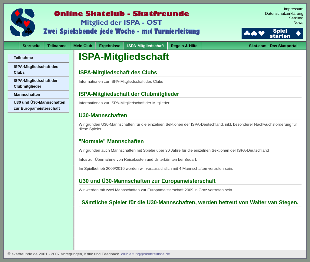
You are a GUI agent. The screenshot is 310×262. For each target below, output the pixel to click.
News (298, 22)
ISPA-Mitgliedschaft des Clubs (36, 69)
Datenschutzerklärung (284, 13)
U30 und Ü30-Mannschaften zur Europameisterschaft (39, 105)
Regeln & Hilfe (184, 46)
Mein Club (83, 46)
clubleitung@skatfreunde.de (145, 254)
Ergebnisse (109, 46)
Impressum (293, 9)
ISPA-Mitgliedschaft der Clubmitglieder (36, 83)
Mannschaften (27, 94)
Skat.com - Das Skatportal (273, 46)
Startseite (31, 46)
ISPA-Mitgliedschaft (145, 46)
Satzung (296, 18)
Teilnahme (56, 46)
